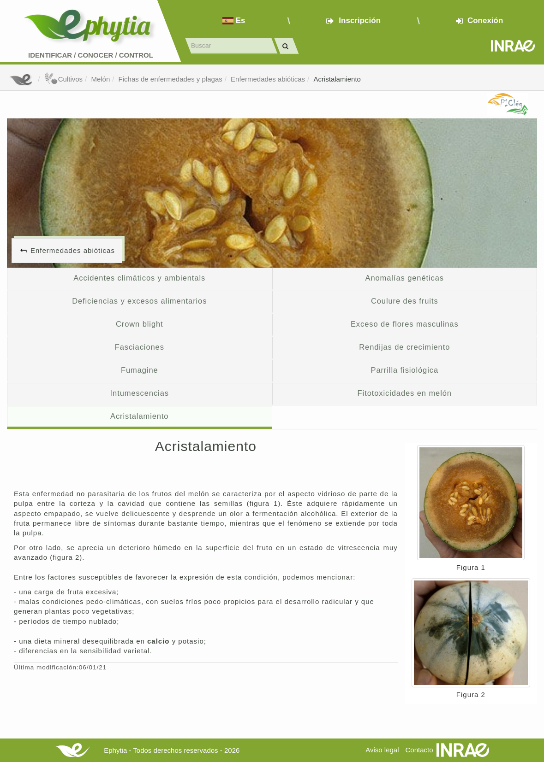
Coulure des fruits (404, 301)
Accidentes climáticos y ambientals (139, 278)
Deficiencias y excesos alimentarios (139, 301)
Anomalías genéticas (404, 278)
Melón (100, 79)
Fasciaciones (139, 347)
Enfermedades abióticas (268, 79)
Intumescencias (139, 393)
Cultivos (63, 79)
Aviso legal (382, 750)
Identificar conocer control (90, 55)
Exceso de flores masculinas (405, 324)
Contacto (419, 750)
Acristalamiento (337, 79)
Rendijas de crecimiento (404, 347)
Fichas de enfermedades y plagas (170, 79)
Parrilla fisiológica (404, 370)
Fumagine (139, 370)
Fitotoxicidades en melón (405, 393)
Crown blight (139, 324)
